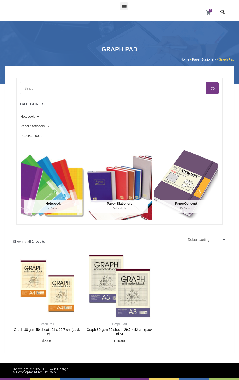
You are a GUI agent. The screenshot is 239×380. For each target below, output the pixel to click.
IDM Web (49, 372)
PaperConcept (31, 136)
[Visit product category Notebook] (53, 185)
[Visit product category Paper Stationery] (119, 185)
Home (185, 59)
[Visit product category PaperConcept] (186, 185)
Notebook (30, 117)
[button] (124, 6)
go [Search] (212, 88)
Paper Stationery (204, 59)
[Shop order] (205, 240)
